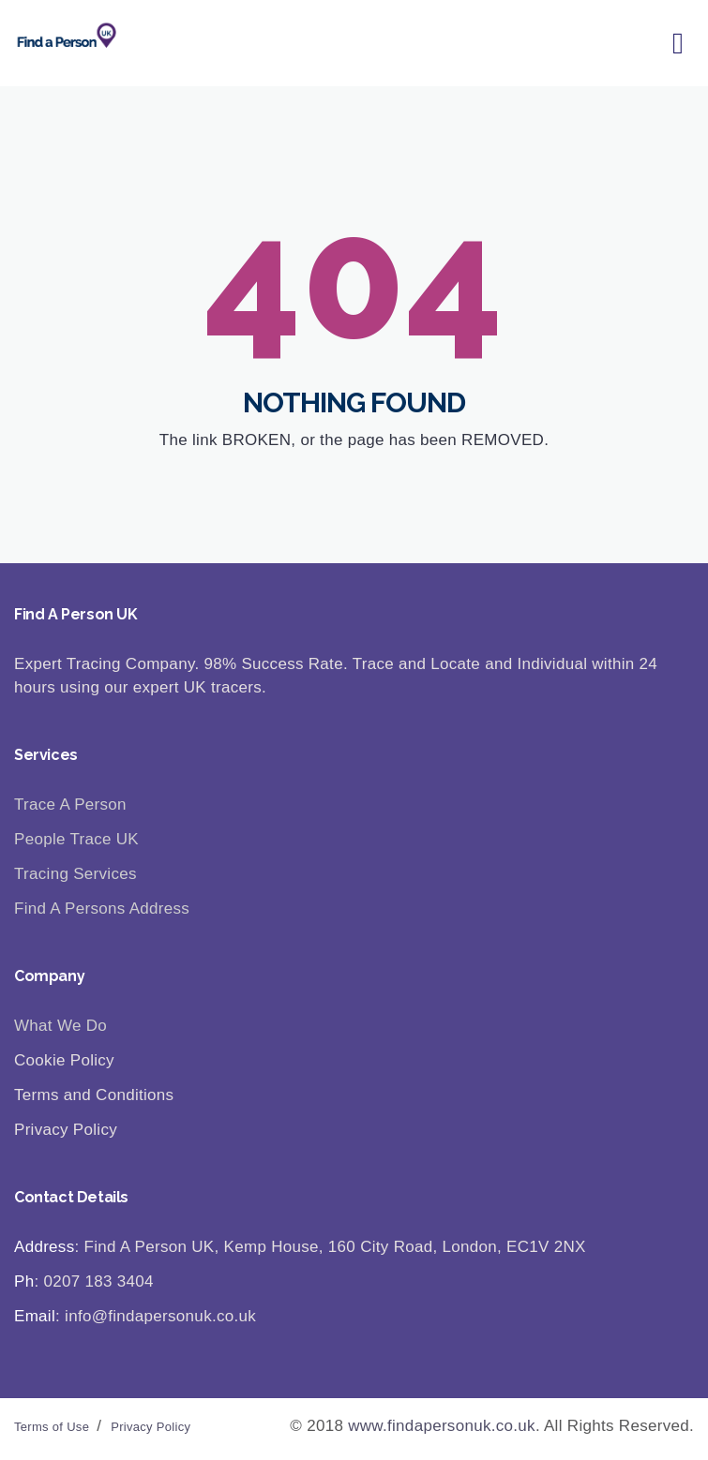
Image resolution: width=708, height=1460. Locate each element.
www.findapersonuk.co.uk (441, 1426)
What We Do (60, 1026)
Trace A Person (70, 804)
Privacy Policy (150, 1427)
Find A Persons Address (101, 908)
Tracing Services (75, 874)
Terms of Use (51, 1427)
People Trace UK (76, 839)
